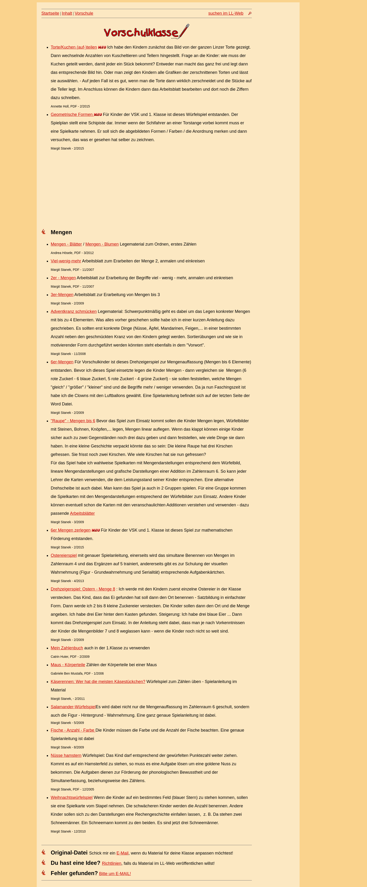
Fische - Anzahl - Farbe (73, 730)
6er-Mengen (62, 362)
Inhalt (67, 13)
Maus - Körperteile (68, 664)
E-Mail (122, 853)
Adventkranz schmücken (74, 311)
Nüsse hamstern (66, 755)
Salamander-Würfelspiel (73, 707)
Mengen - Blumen (102, 244)
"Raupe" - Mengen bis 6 (73, 420)
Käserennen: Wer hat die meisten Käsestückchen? (98, 681)
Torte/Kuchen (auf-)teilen (74, 47)
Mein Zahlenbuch (67, 648)
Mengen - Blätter (66, 244)
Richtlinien (111, 863)
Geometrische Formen (72, 114)
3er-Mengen (62, 294)
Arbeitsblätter (82, 513)
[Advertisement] (146, 190)
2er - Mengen (63, 277)
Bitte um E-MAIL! (115, 873)
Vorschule (84, 13)
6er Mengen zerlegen (71, 530)
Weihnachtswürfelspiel (72, 797)
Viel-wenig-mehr (66, 261)
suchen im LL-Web (225, 13)
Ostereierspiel (64, 555)
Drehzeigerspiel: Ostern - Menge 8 (83, 589)
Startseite (50, 13)
